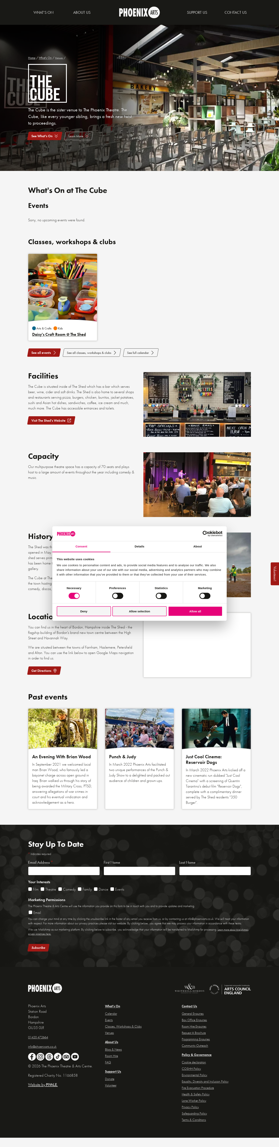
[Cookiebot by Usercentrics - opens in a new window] (205, 534)
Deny (83, 611)
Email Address (40, 872)
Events (119, 899)
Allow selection (139, 611)
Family (87, 899)
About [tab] (197, 546)
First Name (112, 872)
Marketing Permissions (46, 909)
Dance (103, 899)
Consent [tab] (81, 546)
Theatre (50, 899)
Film (36, 899)
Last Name (187, 872)
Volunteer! (274, 573)
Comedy (69, 899)
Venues (59, 58)
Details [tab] (139, 546)
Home (31, 58)
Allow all (195, 611)
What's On (45, 58)
